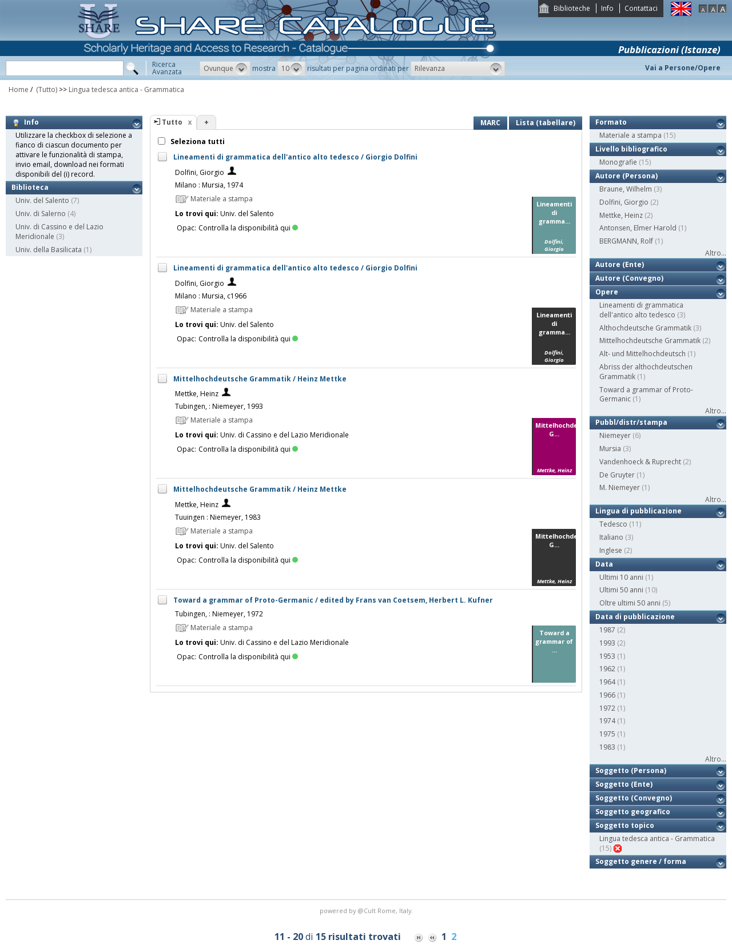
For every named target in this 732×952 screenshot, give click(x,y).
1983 (607, 747)
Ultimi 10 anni (621, 577)
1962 (607, 669)
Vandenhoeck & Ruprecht (640, 462)
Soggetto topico (624, 825)
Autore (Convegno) (629, 278)
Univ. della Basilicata (48, 249)
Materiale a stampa (630, 135)
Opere (606, 292)
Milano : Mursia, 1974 (209, 185)
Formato (611, 122)
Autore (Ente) (619, 264)
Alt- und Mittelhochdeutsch (642, 354)
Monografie (618, 162)
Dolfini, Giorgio (199, 172)
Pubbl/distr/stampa (631, 422)
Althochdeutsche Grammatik (645, 328)
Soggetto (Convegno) (633, 798)
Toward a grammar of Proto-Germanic (646, 394)
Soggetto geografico (632, 811)
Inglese (610, 550)
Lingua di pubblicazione (638, 511)
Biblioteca (30, 187)
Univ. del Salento (42, 200)
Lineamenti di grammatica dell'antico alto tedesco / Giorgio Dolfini (295, 157)
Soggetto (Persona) (630, 770)
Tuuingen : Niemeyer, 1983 (218, 517)
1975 (607, 734)
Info (607, 8)
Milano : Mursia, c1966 (210, 296)
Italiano (611, 537)
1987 (607, 630)
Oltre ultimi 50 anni (630, 603)
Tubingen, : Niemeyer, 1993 (219, 406)
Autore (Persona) (626, 176)
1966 (607, 695)
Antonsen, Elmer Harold (638, 228)
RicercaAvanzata (167, 68)
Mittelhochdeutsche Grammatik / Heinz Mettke (260, 379)
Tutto (172, 122)
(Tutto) (45, 89)
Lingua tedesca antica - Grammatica (126, 89)
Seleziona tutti (197, 141)
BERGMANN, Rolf (626, 241)
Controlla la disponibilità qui (248, 228)
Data (604, 564)
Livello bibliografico (631, 149)
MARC (490, 123)
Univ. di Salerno (40, 213)
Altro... (715, 253)
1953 (607, 656)
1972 (607, 708)
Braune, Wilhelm (625, 189)
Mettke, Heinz (196, 394)
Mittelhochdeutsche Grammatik (650, 340)
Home (19, 89)
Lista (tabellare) (545, 123)
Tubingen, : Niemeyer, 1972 (219, 614)
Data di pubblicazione (635, 617)
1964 (607, 682)
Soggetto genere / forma (640, 861)
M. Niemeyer (619, 487)
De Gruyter (617, 475)
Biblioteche (572, 8)
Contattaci (641, 8)
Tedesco (613, 524)
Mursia (610, 448)
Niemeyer (615, 435)
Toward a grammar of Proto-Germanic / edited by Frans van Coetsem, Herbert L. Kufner (333, 600)
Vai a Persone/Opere (683, 68)
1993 (607, 643)
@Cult (367, 910)
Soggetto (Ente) (624, 784)
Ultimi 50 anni (621, 590)
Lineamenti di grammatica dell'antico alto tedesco (641, 310)
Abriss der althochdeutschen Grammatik (646, 371)
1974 (607, 721)
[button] (225, 68)
